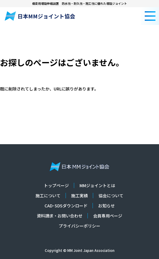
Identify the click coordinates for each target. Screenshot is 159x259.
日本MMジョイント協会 (40, 16)
